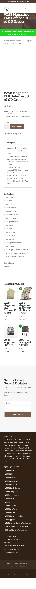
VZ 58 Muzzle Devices (11, 226)
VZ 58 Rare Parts (10, 247)
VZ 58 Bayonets (9, 243)
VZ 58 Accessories (10, 219)
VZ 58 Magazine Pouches (13, 254)
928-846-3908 (14, 561)
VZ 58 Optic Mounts (11, 233)
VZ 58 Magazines (15, 41)
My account (8, 277)
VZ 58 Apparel (9, 257)
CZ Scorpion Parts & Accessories (15, 264)
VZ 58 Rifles (8, 212)
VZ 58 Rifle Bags (9, 250)
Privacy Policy (13, 577)
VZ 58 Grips (8, 240)
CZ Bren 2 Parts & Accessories (14, 268)
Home (6, 41)
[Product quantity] (6, 137)
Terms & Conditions (20, 574)
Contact (22, 577)
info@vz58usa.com (15, 563)
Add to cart (17, 137)
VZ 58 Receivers (9, 215)
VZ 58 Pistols (8, 208)
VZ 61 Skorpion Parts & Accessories (16, 261)
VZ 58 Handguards (10, 229)
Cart (5, 281)
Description (11, 154)
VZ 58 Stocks (8, 236)
